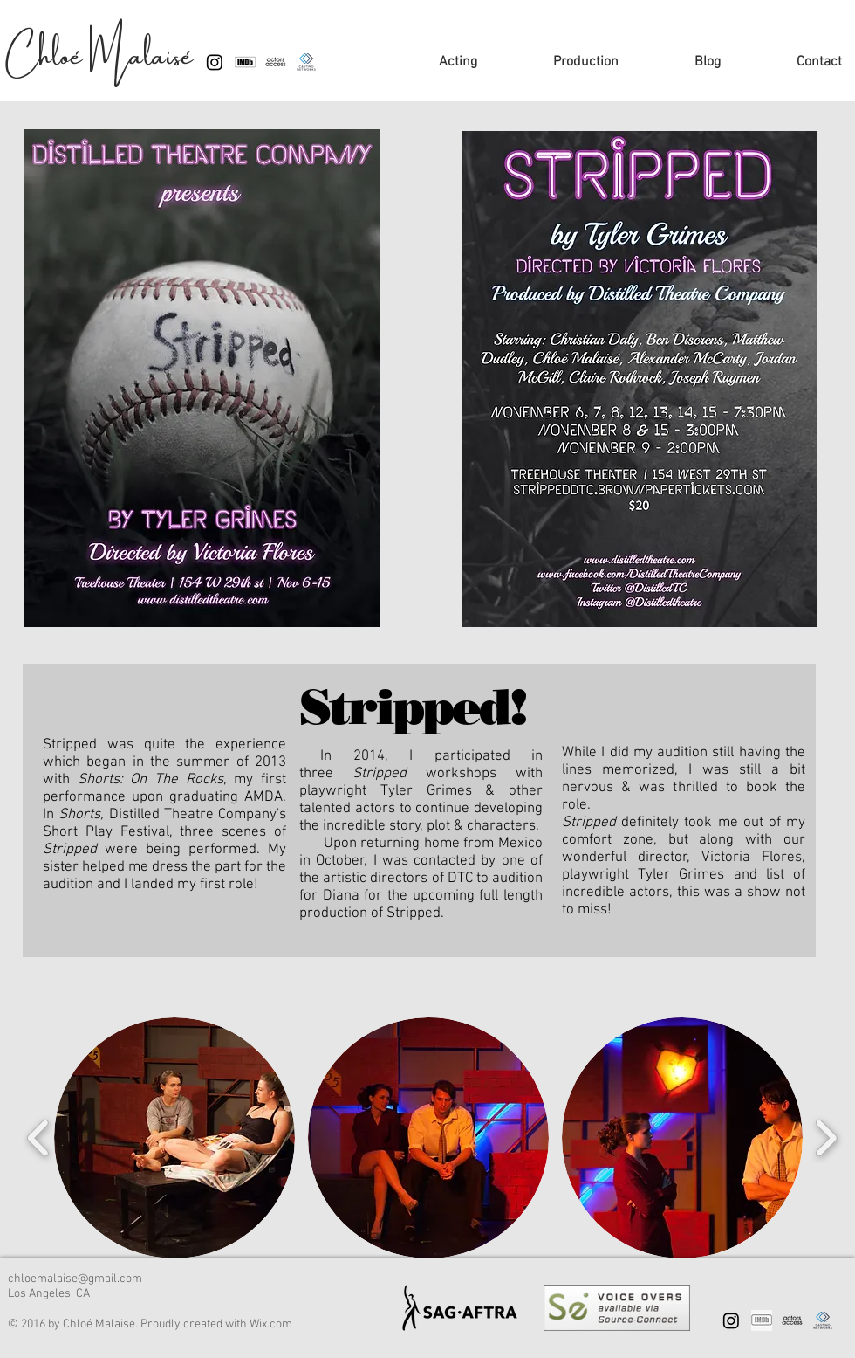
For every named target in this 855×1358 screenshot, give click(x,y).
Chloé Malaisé (99, 50)
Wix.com (271, 1324)
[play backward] (38, 1137)
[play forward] (825, 1137)
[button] (174, 1137)
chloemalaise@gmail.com (75, 1279)
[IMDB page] (761, 1320)
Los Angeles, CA (49, 1293)
